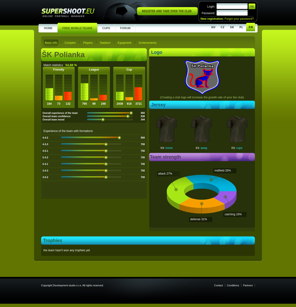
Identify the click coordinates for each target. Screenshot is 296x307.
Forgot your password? (239, 18)
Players (88, 42)
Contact (218, 285)
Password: (208, 13)
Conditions (233, 285)
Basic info (51, 42)
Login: (211, 6)
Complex (70, 42)
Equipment (124, 42)
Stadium (105, 42)
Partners (248, 285)
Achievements (147, 42)
